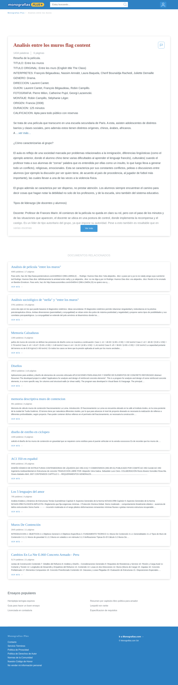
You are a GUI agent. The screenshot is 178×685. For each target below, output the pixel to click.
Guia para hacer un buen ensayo (24, 605)
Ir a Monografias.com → (131, 636)
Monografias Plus (16, 13)
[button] (161, 46)
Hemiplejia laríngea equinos (21, 601)
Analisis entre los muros (40, 13)
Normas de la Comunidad (20, 657)
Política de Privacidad (18, 650)
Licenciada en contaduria (20, 610)
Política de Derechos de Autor (22, 654)
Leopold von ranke (99, 605)
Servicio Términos (16, 646)
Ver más (89, 228)
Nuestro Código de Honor (20, 661)
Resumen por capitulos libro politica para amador (114, 601)
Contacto (12, 642)
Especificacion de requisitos (103, 610)
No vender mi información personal (25, 665)
